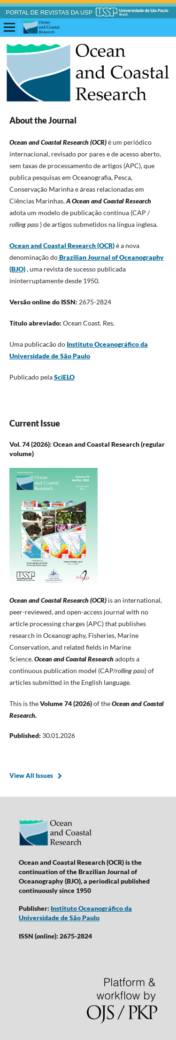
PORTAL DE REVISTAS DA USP (49, 12)
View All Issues (31, 775)
